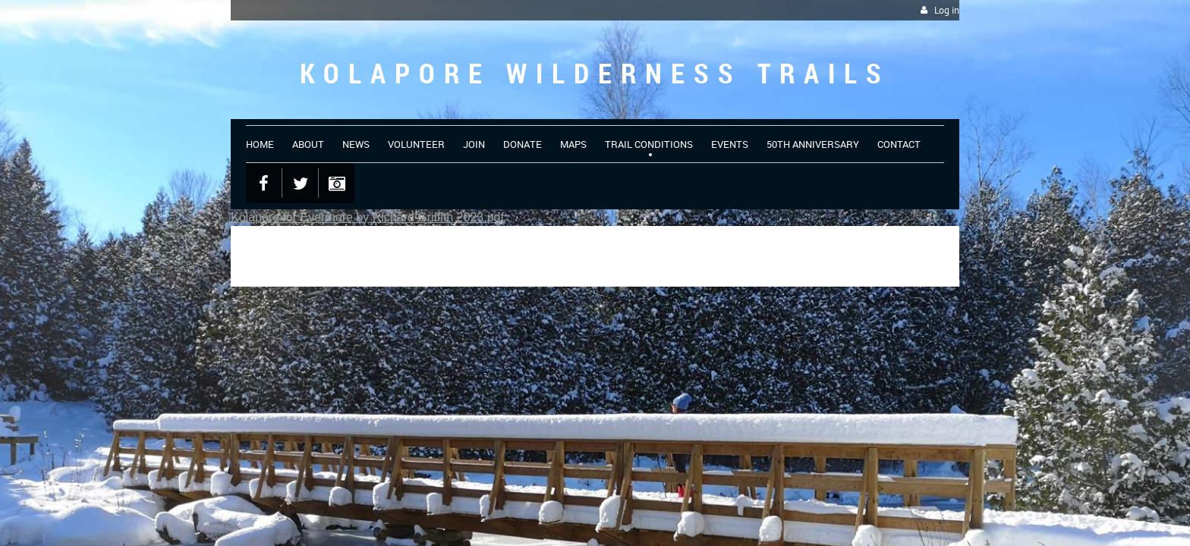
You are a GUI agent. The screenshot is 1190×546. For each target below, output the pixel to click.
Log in (946, 10)
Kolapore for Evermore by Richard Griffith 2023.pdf (367, 217)
